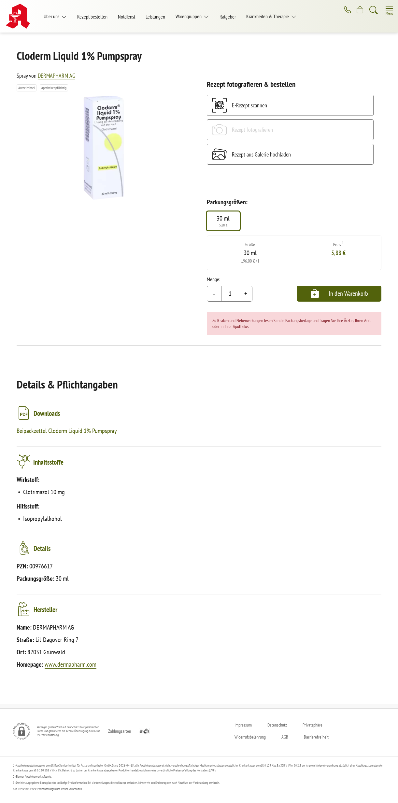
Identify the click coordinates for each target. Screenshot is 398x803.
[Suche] (373, 10)
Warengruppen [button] (189, 16)
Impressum (243, 725)
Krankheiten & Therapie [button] (268, 16)
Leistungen (155, 16)
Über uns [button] (52, 16)
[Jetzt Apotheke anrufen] (345, 10)
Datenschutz (277, 725)
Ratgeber (228, 16)
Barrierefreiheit (316, 737)
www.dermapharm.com (70, 669)
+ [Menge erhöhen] (245, 293)
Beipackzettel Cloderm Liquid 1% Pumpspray (67, 431)
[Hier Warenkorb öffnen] (359, 10)
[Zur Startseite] (20, 16)
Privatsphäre (312, 725)
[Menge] (230, 294)
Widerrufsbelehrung (250, 737)
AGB (284, 737)
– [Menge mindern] (214, 293)
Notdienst (126, 16)
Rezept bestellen (92, 16)
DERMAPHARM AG (56, 75)
